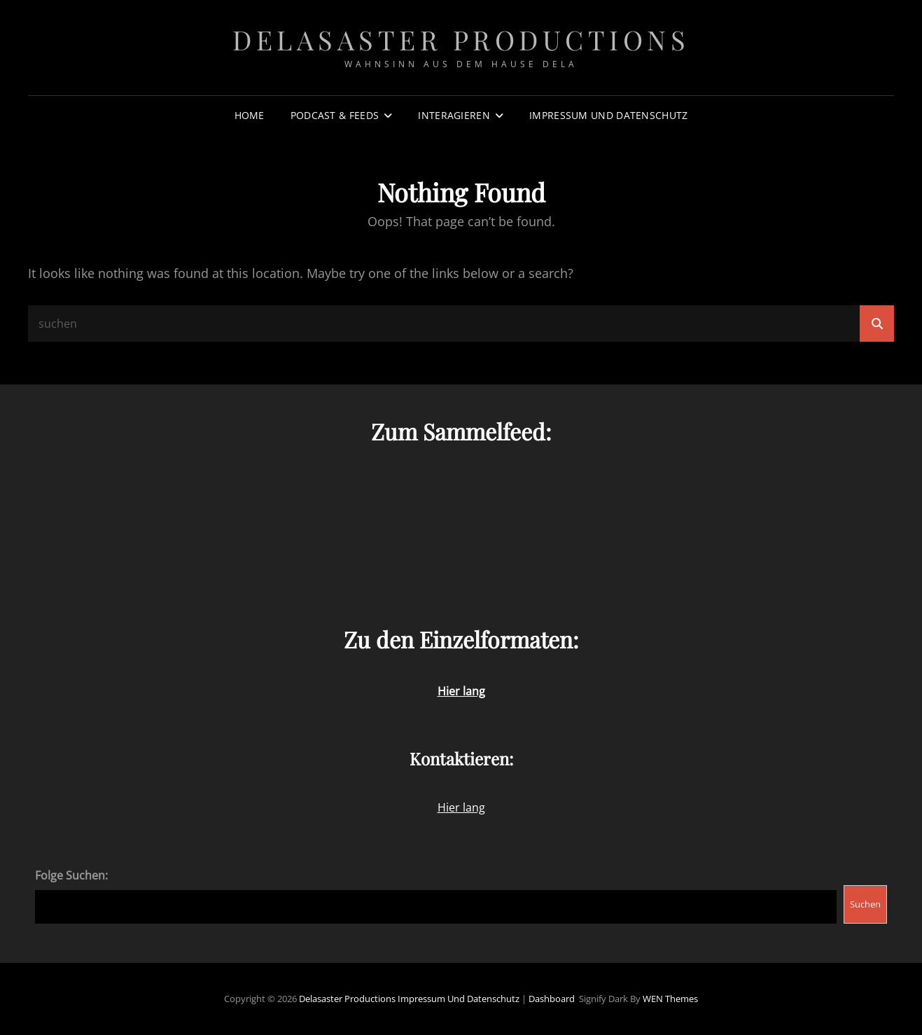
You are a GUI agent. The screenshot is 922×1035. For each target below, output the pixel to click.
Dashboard (552, 998)
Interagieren (453, 115)
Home (250, 115)
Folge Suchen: (71, 875)
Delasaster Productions (461, 39)
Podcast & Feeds (335, 115)
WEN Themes (670, 998)
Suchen (865, 904)
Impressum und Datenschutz (608, 115)
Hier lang (461, 807)
